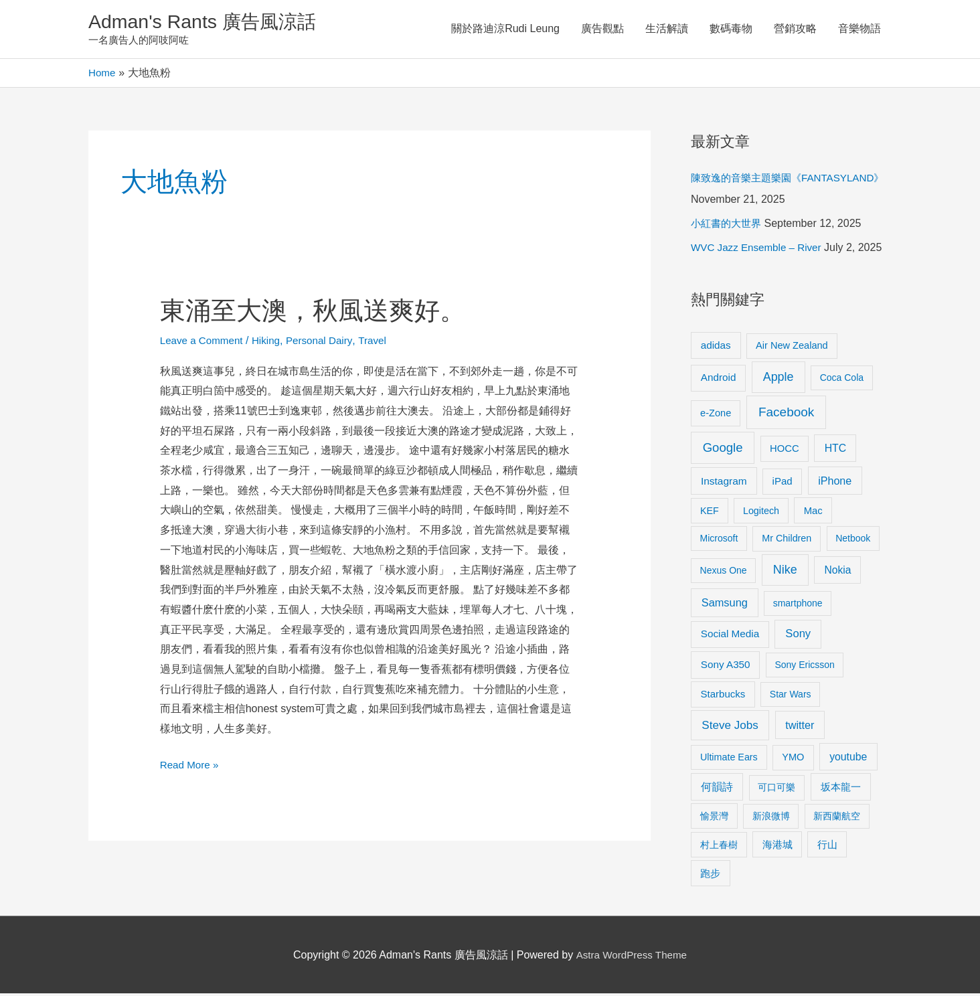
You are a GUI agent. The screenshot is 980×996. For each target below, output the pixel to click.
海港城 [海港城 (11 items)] (777, 846)
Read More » (191, 764)
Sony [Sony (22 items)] (798, 636)
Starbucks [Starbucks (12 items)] (723, 696)
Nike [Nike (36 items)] (785, 572)
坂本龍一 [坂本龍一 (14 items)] (841, 789)
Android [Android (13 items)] (718, 380)
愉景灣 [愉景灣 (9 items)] (714, 818)
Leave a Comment (204, 342)
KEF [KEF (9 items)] (709, 512)
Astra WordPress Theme (631, 957)
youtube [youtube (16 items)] (848, 758)
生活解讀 (666, 29)
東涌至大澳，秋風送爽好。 (320, 312)
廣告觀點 (602, 29)
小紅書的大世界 (728, 226)
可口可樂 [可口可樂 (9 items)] (776, 789)
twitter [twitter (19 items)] (799, 727)
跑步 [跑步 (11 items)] (710, 875)
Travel (382, 342)
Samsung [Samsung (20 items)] (725, 605)
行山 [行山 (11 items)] (827, 846)
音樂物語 (859, 29)
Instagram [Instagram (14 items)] (724, 483)
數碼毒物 (731, 29)
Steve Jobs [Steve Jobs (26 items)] (730, 727)
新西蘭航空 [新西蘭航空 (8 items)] (836, 818)
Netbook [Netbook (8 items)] (852, 540)
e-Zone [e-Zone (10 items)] (715, 415)
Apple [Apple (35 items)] (778, 379)
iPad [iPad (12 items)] (782, 483)
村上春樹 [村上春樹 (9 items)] (719, 846)
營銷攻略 (795, 29)
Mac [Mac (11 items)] (813, 512)
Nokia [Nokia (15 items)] (837, 572)
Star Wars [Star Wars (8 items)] (790, 696)
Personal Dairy (326, 342)
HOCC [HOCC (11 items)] (784, 450)
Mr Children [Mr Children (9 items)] (786, 540)
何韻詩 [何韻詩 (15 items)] (717, 789)
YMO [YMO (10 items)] (793, 759)
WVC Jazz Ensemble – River (759, 250)
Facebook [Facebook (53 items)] (786, 414)
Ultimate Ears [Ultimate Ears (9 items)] (729, 759)
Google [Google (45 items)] (723, 449)
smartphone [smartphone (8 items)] (798, 605)
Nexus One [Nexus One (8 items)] (723, 573)
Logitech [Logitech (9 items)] (761, 512)
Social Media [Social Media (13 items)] (730, 636)
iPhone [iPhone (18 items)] (834, 483)
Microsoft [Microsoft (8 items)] (719, 540)
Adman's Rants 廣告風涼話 (209, 22)
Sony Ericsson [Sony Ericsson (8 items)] (804, 667)
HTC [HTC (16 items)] (835, 450)
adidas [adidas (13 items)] (716, 347)
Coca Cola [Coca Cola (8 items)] (842, 380)
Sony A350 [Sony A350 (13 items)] (725, 667)
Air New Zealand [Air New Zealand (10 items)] (792, 347)
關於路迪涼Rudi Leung (505, 29)
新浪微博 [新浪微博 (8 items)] (771, 818)
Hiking (271, 342)
